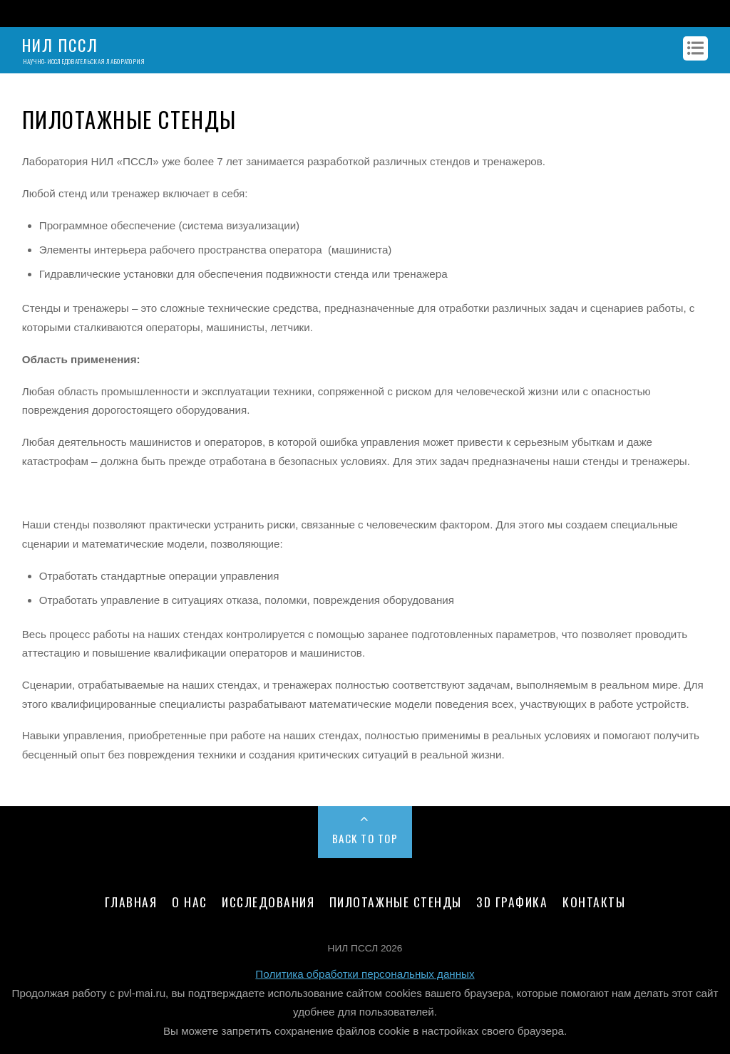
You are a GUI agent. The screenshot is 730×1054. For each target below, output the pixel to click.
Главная (131, 901)
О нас (189, 901)
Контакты (593, 901)
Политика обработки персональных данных (364, 974)
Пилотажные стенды (395, 901)
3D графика (512, 901)
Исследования (268, 901)
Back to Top (365, 838)
